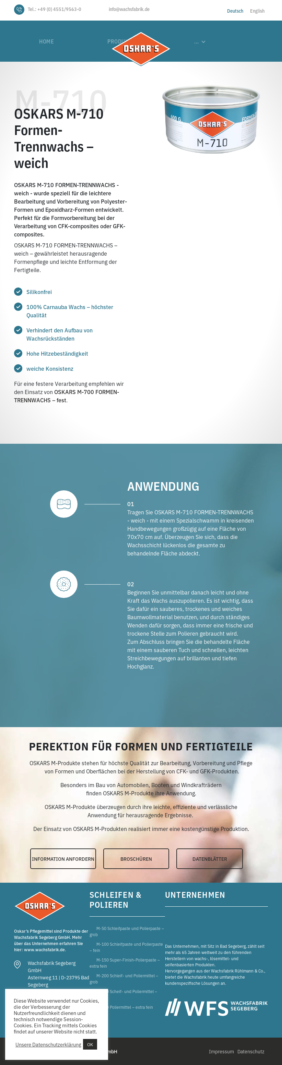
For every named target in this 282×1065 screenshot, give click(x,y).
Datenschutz (251, 1051)
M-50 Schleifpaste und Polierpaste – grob (127, 931)
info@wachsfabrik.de (129, 8)
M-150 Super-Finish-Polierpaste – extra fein (125, 963)
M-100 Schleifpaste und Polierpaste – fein (126, 947)
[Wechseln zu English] (257, 10)
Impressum (221, 1051)
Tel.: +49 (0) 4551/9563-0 (54, 8)
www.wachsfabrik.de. (45, 949)
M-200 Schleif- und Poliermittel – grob (124, 978)
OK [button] (90, 1044)
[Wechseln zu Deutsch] (235, 10)
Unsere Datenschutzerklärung (48, 1044)
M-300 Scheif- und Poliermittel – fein (123, 994)
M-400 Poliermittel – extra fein (124, 1007)
